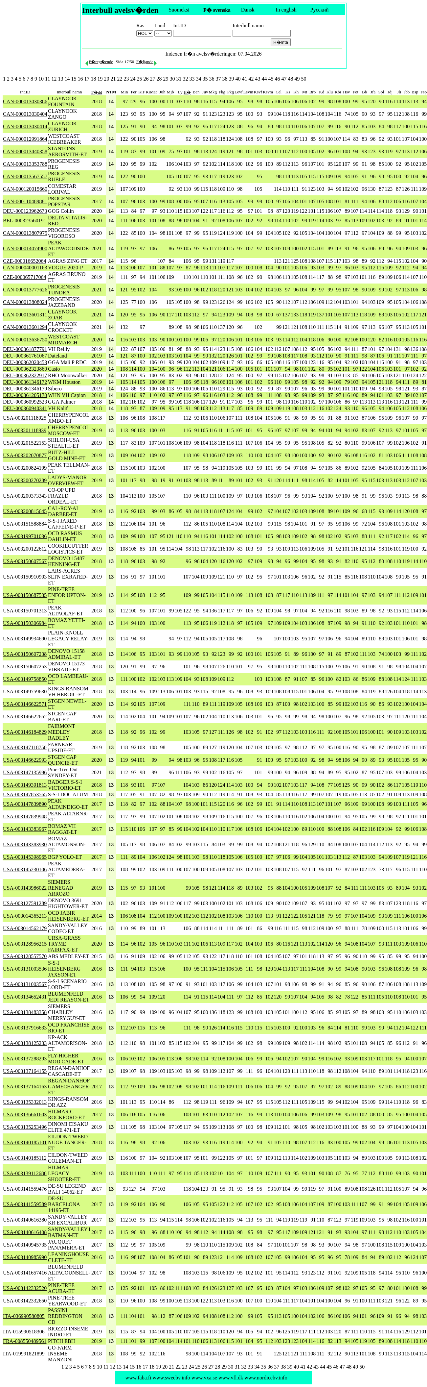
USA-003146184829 (25, 732)
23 (126, 79)
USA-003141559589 (25, 1204)
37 (218, 79)
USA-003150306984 (25, 623)
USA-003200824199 (25, 468)
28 (159, 79)
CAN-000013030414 (25, 126)
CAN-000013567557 (25, 176)
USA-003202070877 (25, 455)
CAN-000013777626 (25, 289)
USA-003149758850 (25, 679)
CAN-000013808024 (25, 302)
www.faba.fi (138, 1377)
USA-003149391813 (25, 785)
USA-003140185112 (25, 1158)
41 (244, 79)
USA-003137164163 (25, 1086)
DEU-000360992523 (25, 402)
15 (73, 79)
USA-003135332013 (25, 1102)
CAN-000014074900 (25, 248)
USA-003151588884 (25, 524)
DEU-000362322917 (25, 375)
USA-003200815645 (25, 511)
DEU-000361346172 (25, 382)
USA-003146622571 (25, 704)
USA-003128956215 (25, 944)
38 (224, 79)
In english (286, 9)
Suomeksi (179, 9)
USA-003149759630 (25, 691)
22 (119, 79)
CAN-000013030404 (25, 114)
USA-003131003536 (25, 969)
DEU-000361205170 (25, 395)
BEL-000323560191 (24, 220)
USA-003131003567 (25, 984)
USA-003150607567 (25, 561)
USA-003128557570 (25, 956)
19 (99, 79)
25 (139, 79)
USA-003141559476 (25, 1189)
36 (211, 79)
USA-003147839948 (25, 816)
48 (290, 79)
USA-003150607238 (25, 654)
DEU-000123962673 (25, 211)
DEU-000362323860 (25, 369)
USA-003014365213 (25, 916)
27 (152, 79)
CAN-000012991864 (25, 139)
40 (237, 79)
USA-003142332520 (25, 1288)
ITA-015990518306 (24, 1331)
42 (251, 79)
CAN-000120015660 (25, 189)
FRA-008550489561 (24, 1341)
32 (185, 79)
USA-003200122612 (25, 549)
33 (191, 79)
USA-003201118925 (24, 418)
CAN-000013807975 (25, 233)
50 (303, 79)
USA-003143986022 (25, 888)
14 (67, 79)
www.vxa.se (204, 1377)
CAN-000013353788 (25, 164)
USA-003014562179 (25, 928)
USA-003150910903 (25, 577)
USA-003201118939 (24, 430)
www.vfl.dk (230, 1377)
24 (132, 79)
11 (47, 79)
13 (60, 79)
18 (93, 79)
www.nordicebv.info (265, 1377)
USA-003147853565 (25, 794)
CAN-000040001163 (25, 267)
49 (297, 79)
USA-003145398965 (25, 857)
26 (145, 79)
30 (172, 79)
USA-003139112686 (25, 1173)
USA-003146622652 (25, 716)
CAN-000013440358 (25, 151)
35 (205, 79)
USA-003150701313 (25, 610)
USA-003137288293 (25, 1058)
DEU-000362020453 (25, 362)
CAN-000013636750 (25, 339)
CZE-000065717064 (24, 277)
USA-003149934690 (25, 638)
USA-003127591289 (25, 903)
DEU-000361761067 (25, 356)
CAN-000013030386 (25, 101)
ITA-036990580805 (24, 1316)
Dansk (248, 9)
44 (264, 79)
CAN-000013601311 (25, 314)
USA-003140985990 (25, 1257)
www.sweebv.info (171, 1377)
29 (165, 79)
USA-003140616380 (25, 1220)
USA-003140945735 (25, 1245)
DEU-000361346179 (25, 388)
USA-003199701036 (25, 536)
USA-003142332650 (25, 1300)
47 (283, 79)
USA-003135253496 (25, 1127)
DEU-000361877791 (25, 349)
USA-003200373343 (25, 496)
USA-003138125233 (25, 1043)
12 (53, 79)
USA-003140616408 (25, 1232)
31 (178, 79)
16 (80, 79)
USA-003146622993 (25, 760)
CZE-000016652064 (24, 261)
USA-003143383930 (25, 844)
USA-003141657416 (25, 1273)
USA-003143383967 (25, 829)
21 (113, 79)
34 (198, 79)
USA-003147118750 (25, 747)
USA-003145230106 (25, 869)
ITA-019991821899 (24, 1353)
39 (231, 79)
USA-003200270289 (25, 480)
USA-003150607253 (25, 666)
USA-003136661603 (25, 1114)
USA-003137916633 (25, 1027)
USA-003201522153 (25, 443)
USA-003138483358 (25, 1012)
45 (270, 79)
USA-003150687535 (25, 595)
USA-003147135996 (25, 772)
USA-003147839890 (25, 804)
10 (41, 79)
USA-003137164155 (25, 1071)
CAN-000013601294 (25, 327)
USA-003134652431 (25, 997)
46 (277, 79)
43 (257, 79)
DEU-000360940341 (25, 408)
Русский (319, 9)
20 (106, 79)
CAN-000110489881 (25, 201)
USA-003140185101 (25, 1142)
